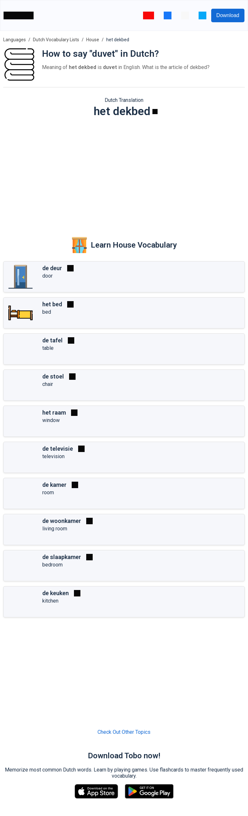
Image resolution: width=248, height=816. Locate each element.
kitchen (50, 601)
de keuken (55, 593)
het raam (54, 412)
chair (47, 384)
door (47, 276)
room (48, 492)
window (51, 420)
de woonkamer (61, 520)
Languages (14, 39)
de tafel (52, 340)
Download (227, 15)
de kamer (54, 484)
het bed (52, 304)
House (92, 39)
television (53, 456)
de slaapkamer (61, 557)
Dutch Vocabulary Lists (56, 39)
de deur (52, 268)
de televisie (57, 448)
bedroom (52, 565)
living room (54, 529)
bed (46, 312)
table (48, 348)
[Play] (155, 111)
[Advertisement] (124, 173)
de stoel (53, 376)
